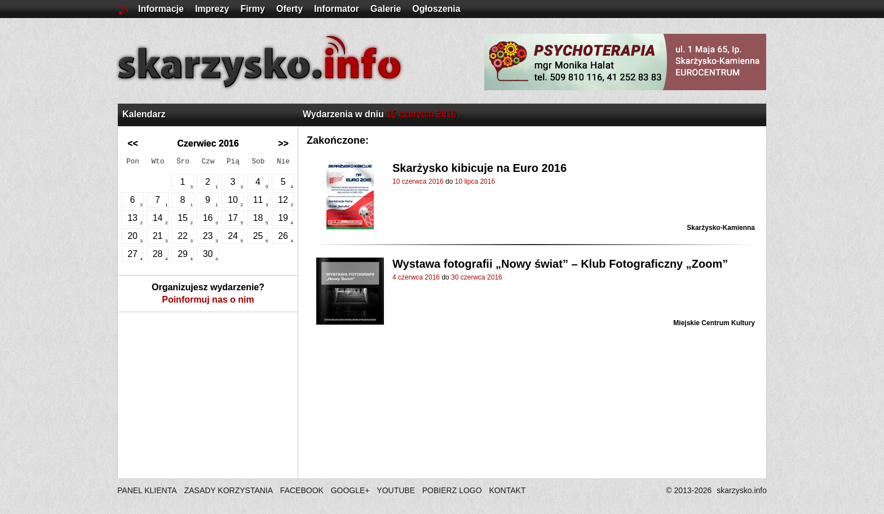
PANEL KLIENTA (148, 490)
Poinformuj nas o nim (208, 299)
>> (283, 143)
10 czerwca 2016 (418, 181)
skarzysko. (742, 490)
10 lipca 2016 (475, 181)
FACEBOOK (302, 490)
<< (132, 143)
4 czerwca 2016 (416, 277)
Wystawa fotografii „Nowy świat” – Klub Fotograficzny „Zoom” (560, 264)
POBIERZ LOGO (452, 490)
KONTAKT (507, 490)
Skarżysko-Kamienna (721, 228)
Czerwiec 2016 (207, 143)
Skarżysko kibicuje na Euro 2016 (479, 168)
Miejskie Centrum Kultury (714, 323)
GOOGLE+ (350, 490)
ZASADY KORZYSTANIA (228, 490)
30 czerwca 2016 (476, 277)
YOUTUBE (396, 490)
